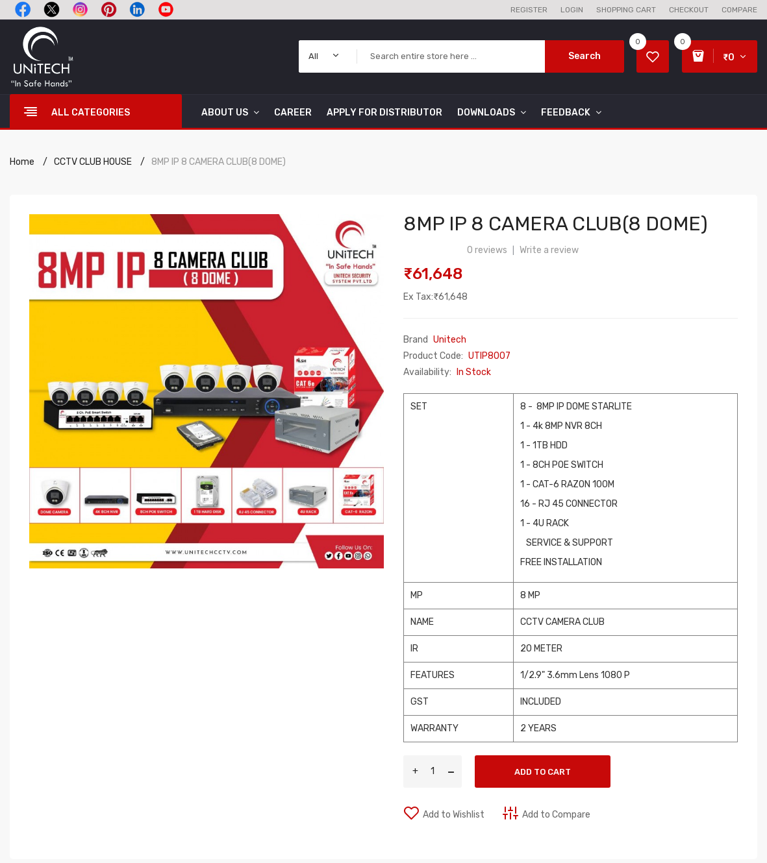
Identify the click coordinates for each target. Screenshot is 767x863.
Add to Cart (542, 772)
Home (22, 161)
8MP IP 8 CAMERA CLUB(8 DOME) (218, 161)
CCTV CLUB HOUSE (93, 161)
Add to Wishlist (453, 814)
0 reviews (487, 250)
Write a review (549, 250)
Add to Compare (556, 814)
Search (584, 56)
